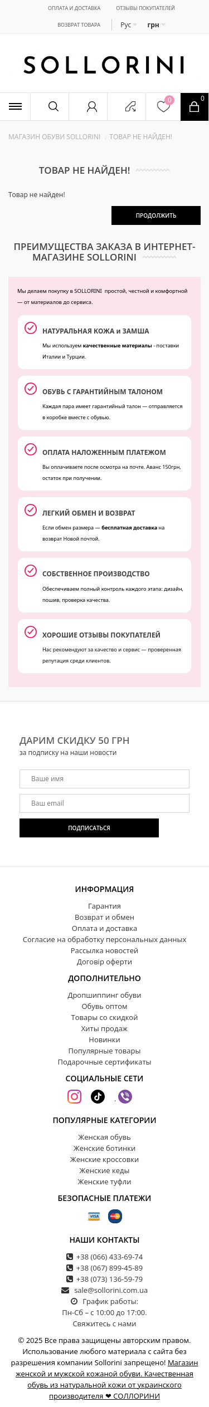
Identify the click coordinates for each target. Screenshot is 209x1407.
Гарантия (104, 906)
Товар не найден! (140, 136)
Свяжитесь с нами (104, 1323)
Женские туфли (105, 1181)
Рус (128, 25)
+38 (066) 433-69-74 (109, 1257)
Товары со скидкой (104, 1017)
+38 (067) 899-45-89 (109, 1268)
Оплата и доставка (74, 8)
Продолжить (156, 215)
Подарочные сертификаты (104, 1062)
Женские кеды (105, 1170)
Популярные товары (105, 1051)
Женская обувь (104, 1137)
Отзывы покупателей (145, 8)
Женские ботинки (105, 1148)
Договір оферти (104, 962)
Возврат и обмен (104, 917)
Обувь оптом (104, 1006)
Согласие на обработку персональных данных (105, 939)
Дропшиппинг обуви (105, 995)
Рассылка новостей (104, 950)
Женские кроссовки (104, 1159)
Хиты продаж (104, 1028)
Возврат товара (78, 24)
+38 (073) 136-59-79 (109, 1279)
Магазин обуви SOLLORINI (54, 136)
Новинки (104, 1040)
